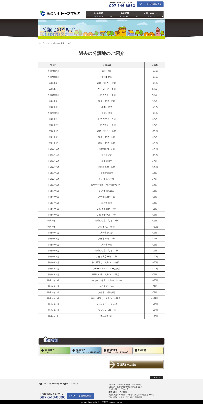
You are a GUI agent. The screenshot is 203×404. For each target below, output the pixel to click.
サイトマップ (72, 384)
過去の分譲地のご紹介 (62, 43)
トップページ (43, 43)
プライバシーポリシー (52, 384)
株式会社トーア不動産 (100, 402)
